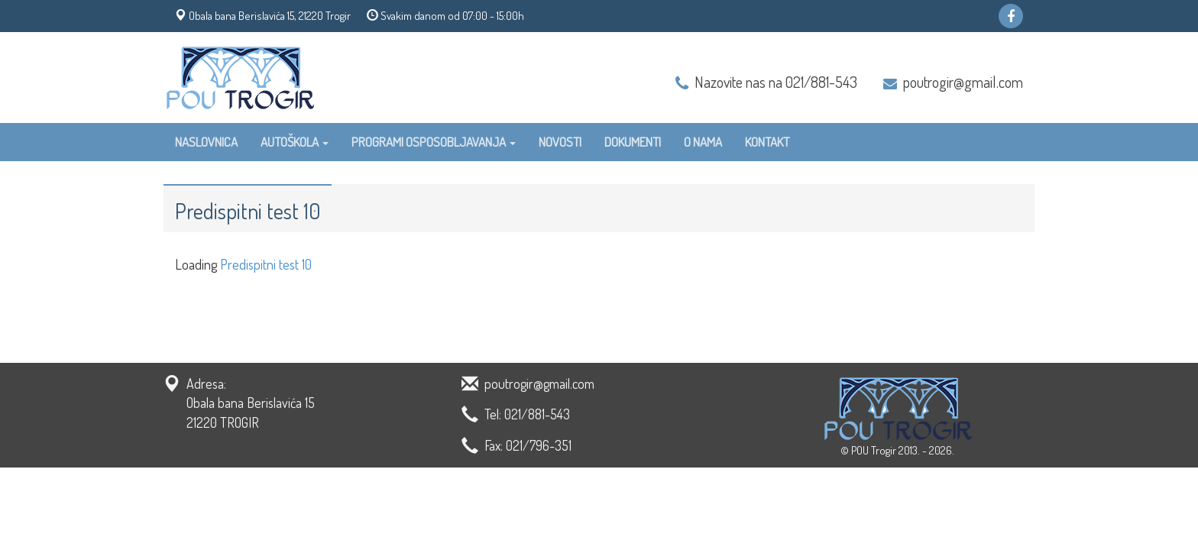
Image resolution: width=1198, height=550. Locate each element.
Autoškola (295, 142)
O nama (703, 142)
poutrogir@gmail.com (963, 82)
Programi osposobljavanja (433, 142)
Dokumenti (632, 142)
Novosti (560, 142)
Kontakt (767, 142)
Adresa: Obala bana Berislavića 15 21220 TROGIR (250, 403)
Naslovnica (206, 142)
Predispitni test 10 (266, 264)
